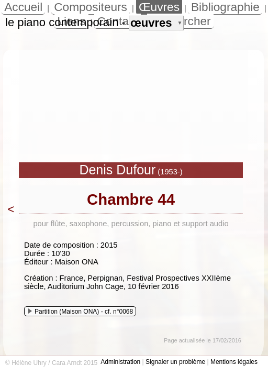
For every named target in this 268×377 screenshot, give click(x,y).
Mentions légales (234, 361)
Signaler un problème (175, 361)
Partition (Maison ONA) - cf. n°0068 (80, 311)
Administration (120, 361)
